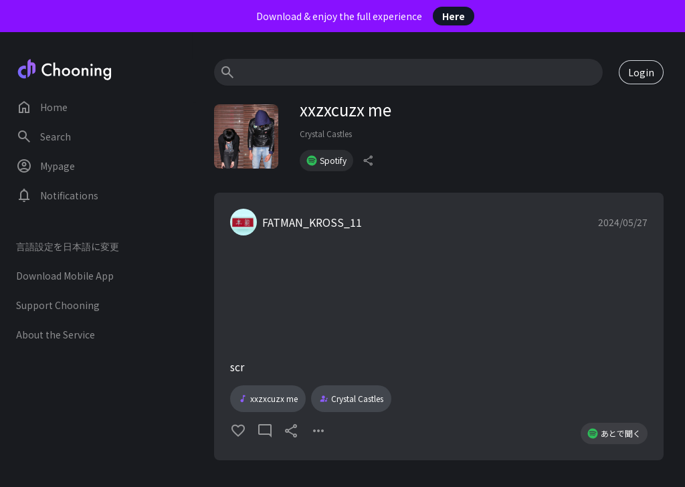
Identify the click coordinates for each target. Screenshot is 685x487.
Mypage (45, 166)
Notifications (57, 195)
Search (43, 136)
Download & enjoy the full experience (365, 16)
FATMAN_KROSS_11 (312, 222)
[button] (439, 326)
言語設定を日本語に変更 (67, 246)
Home (42, 107)
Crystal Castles (326, 133)
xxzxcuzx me (268, 398)
